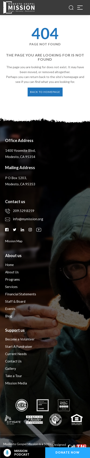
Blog (8, 316)
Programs (12, 279)
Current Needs (16, 354)
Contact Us (13, 361)
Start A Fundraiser (18, 346)
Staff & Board (15, 301)
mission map (13, 241)
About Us (12, 272)
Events (10, 309)
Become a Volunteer (20, 339)
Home (9, 265)
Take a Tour (13, 376)
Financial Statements (20, 294)
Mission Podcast (16, 453)
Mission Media (16, 383)
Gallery (10, 368)
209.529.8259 (19, 211)
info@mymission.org (24, 219)
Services (11, 287)
